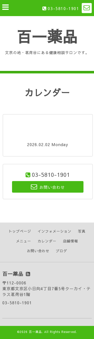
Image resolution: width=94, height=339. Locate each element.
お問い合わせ (38, 250)
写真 (81, 231)
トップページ (20, 231)
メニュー (23, 240)
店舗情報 (70, 240)
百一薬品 (47, 36)
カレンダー (47, 240)
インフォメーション (54, 231)
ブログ (61, 250)
